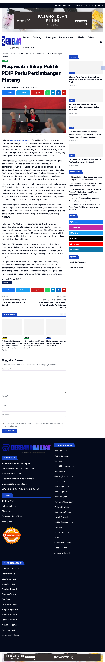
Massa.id (58, 537)
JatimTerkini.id (8, 574)
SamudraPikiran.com (63, 502)
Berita (26, 37)
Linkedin (74, 250)
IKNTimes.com (61, 497)
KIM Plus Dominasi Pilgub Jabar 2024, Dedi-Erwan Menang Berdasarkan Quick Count (56, 344)
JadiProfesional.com (63, 522)
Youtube (74, 244)
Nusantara (28, 47)
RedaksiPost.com (62, 532)
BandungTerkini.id (10, 589)
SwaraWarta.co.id (62, 471)
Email (4, 405)
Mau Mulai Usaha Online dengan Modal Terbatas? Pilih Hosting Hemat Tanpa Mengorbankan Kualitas (85, 134)
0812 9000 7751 (14, 489)
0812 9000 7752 (31, 489)
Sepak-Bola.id (60, 548)
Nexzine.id (59, 527)
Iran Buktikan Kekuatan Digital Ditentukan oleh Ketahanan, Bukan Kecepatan (84, 107)
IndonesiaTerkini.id (10, 568)
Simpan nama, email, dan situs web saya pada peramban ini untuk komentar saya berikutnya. (34, 424)
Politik (5, 60)
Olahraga (38, 37)
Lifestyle (51, 37)
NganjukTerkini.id (9, 625)
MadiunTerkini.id (9, 614)
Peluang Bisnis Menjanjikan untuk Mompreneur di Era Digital (14, 302)
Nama (5, 396)
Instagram (75, 227)
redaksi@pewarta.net (17, 484)
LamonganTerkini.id (10, 635)
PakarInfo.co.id (61, 517)
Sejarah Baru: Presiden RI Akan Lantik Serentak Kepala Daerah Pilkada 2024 (12, 344)
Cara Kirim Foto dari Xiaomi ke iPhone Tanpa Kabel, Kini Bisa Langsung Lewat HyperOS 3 (84, 207)
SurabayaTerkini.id (10, 594)
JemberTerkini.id (9, 604)
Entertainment (66, 37)
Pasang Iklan (7, 521)
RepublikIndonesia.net (64, 466)
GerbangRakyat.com (63, 476)
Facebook (75, 222)
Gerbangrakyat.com (19, 140)
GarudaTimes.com (62, 542)
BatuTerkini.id (8, 599)
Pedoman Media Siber (12, 516)
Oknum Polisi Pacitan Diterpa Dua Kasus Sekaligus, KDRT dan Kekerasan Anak (85, 79)
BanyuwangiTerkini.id (11, 609)
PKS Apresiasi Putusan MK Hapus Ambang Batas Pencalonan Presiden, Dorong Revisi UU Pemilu (34, 345)
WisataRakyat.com (62, 507)
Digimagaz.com (76, 267)
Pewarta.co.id (60, 451)
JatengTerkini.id (9, 579)
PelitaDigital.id (60, 491)
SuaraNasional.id (61, 456)
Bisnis (81, 37)
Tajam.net (58, 461)
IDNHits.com (60, 481)
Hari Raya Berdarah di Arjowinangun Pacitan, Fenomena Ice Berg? (84, 199)
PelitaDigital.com (62, 486)
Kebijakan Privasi (9, 506)
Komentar (6, 369)
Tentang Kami (8, 501)
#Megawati (6, 282)
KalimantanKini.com (63, 512)
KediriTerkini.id (8, 630)
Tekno (91, 37)
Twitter (74, 233)
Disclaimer (6, 511)
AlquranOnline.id (62, 553)
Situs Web (6, 415)
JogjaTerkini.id (8, 584)
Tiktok (73, 239)
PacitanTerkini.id (9, 619)
